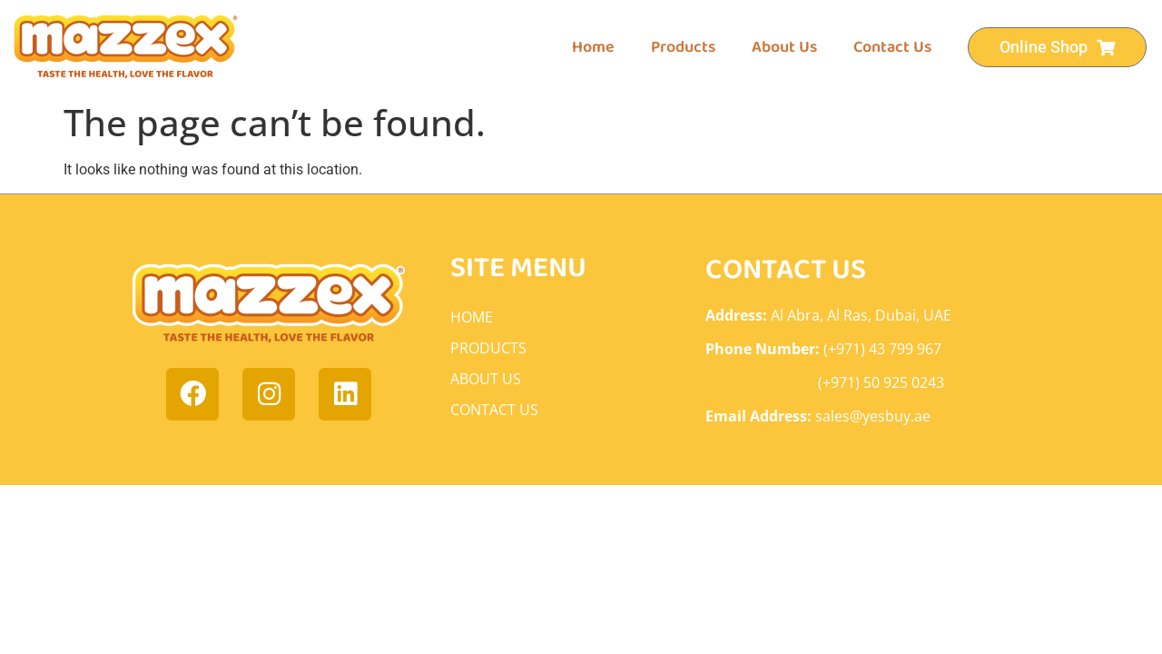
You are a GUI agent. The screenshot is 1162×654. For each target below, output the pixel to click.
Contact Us (892, 47)
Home (593, 47)
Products (683, 47)
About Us (784, 47)
